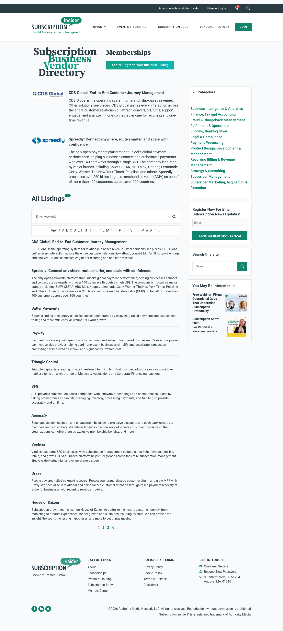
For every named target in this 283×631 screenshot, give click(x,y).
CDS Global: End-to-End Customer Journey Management (116, 93)
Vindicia (38, 444)
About (91, 567)
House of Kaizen (45, 503)
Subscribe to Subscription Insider (178, 8)
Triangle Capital (45, 362)
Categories (206, 92)
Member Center (97, 591)
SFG (34, 387)
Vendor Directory (214, 26)
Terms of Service (155, 579)
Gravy (36, 473)
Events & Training (132, 26)
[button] (248, 8)
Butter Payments (45, 309)
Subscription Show (100, 585)
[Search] (242, 266)
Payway (37, 333)
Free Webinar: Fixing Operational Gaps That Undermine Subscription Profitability (207, 303)
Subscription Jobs (173, 26)
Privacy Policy (153, 567)
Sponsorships (97, 573)
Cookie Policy (152, 573)
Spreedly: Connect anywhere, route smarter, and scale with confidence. (91, 271)
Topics (98, 27)
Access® (39, 416)
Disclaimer (150, 585)
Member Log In (216, 8)
